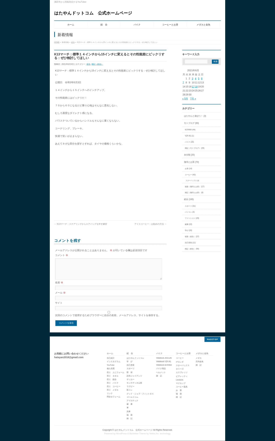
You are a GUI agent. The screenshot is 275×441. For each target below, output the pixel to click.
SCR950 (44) (190, 130)
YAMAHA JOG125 (164, 358)
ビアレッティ (181, 376)
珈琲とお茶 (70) (191, 162)
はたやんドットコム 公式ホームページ (93, 13)
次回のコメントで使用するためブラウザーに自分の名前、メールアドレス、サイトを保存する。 (108, 319)
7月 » (193, 98)
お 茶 (179, 390)
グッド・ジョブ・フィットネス (140, 394)
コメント (61, 255)
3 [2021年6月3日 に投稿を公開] (192, 78)
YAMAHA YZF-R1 (163, 362)
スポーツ (130, 369)
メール (60, 296)
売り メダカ (112, 390)
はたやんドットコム (135, 358)
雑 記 (129, 419)
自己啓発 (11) (190, 243)
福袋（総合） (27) (192, 236)
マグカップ (181, 383)
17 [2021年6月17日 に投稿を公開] (193, 86)
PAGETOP (212, 339)
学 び (129, 362)
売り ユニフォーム (115, 372)
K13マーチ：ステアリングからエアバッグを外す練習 (80, 224)
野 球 (129, 372)
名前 (59, 286)
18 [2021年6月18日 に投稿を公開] (196, 86)
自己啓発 (130, 365)
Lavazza (179, 380)
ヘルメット (161, 372)
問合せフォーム (113, 397)
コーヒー (180, 358)
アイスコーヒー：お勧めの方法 (150, 224)
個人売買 (111, 369)
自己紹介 (111, 358)
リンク (110, 393)
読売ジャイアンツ (134, 376)
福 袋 (129, 415)
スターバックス (182, 365)
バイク (159, 354)
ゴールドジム (132, 397)
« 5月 (185, 98)
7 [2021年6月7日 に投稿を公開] (183, 82)
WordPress (121, 434)
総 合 (130, 354)
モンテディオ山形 (134, 383)
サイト (58, 307)
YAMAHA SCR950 (164, 365)
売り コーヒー (113, 386)
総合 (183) (189, 199)
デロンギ (180, 362)
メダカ (199, 358)
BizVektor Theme (137, 434)
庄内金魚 (199, 362)
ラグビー (130, 386)
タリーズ (180, 369)
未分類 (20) (189, 155)
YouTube (110, 365)
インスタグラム (113, 362)
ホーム (110, 354)
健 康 (129, 404)
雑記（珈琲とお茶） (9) (194, 193)
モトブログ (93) (191, 123)
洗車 (128, 412)
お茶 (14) (188, 169)
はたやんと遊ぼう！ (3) (195, 116)
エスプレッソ (181, 372)
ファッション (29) (192, 218)
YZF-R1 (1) (189, 136)
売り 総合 (111, 379)
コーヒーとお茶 (183, 354)
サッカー (130, 379)
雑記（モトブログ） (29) (194, 148)
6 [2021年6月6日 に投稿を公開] (201, 78)
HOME (56, 42)
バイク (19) (189, 142)
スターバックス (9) (192, 180)
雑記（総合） (97, 64)
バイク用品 (161, 369)
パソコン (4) (189, 212)
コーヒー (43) (190, 175)
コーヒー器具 (181, 387)
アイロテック (132, 401)
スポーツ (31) (190, 206)
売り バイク (112, 383)
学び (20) (188, 230)
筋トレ (129, 390)
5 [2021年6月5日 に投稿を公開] (198, 78)
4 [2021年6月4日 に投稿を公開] (195, 78)
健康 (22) (188, 224)
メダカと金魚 (202, 354)
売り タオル (112, 376)
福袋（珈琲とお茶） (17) (194, 187)
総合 (73, 42)
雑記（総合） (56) (192, 249)
